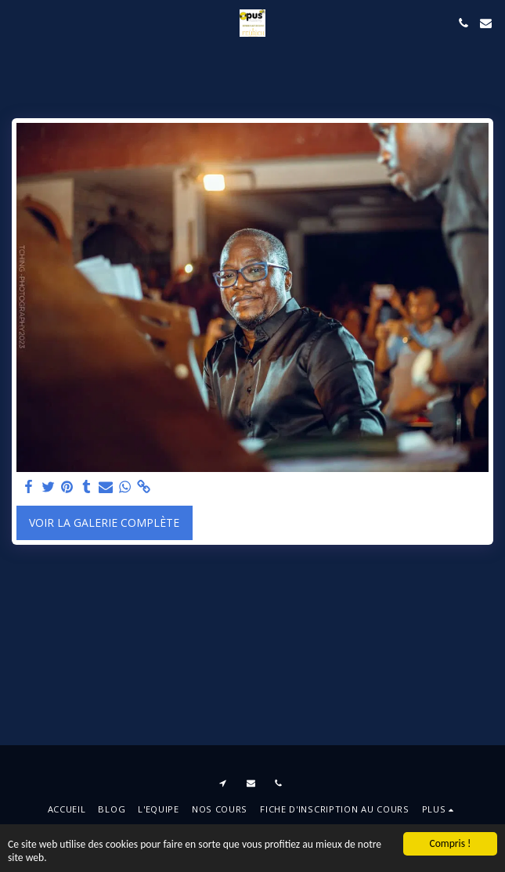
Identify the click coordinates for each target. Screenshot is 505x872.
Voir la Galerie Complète (104, 522)
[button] (17, 22)
